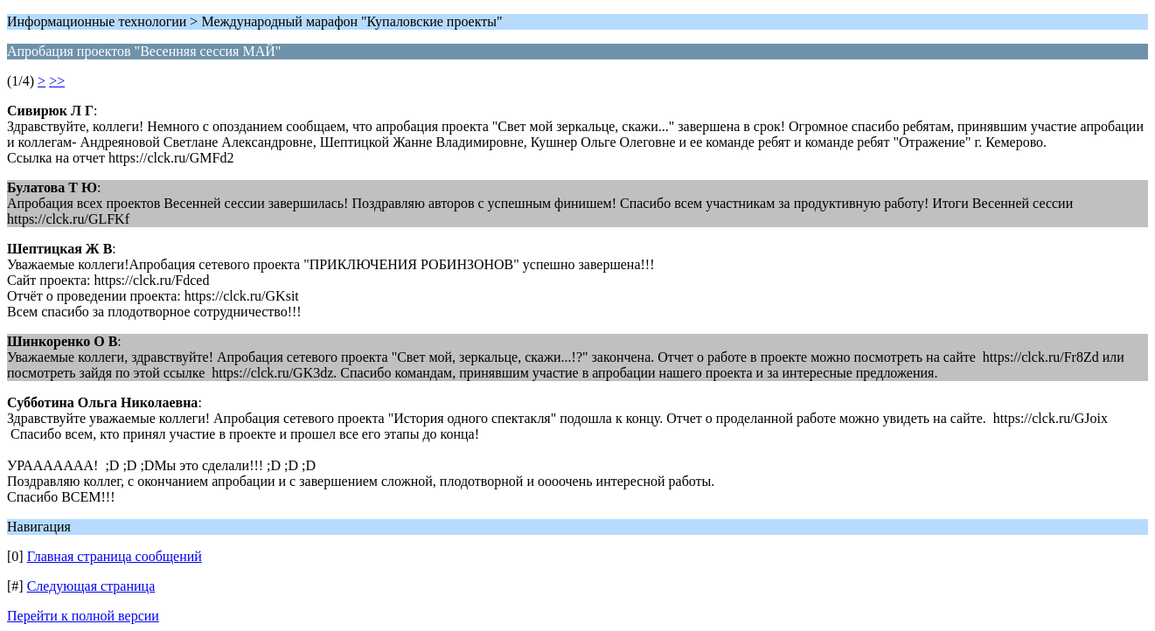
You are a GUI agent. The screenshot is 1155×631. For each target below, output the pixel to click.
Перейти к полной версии (83, 615)
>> (57, 80)
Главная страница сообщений (114, 556)
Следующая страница (91, 586)
